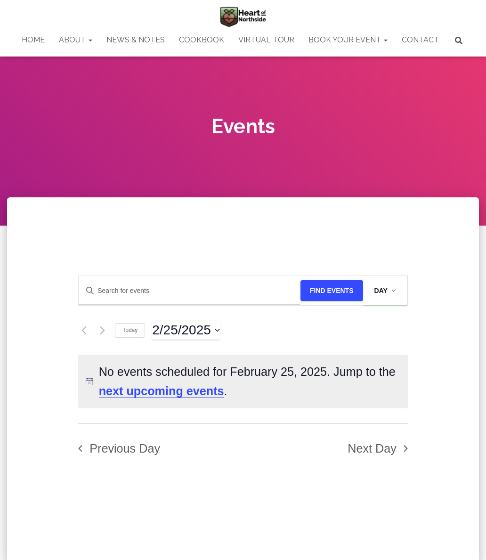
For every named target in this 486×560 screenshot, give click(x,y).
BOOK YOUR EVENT (348, 39)
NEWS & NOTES (135, 39)
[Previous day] (83, 330)
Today (130, 330)
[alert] (243, 381)
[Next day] (102, 330)
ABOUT (75, 39)
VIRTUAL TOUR (266, 39)
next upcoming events (161, 391)
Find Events (332, 290)
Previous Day (119, 448)
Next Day (378, 448)
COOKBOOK (201, 39)
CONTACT (420, 39)
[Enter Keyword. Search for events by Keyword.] (189, 291)
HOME (33, 39)
